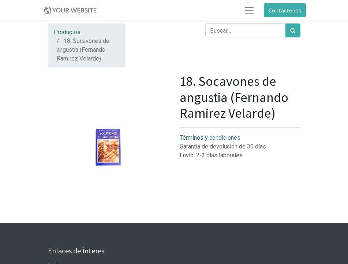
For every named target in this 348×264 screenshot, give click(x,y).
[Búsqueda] (292, 30)
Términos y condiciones (210, 137)
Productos (67, 32)
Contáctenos (285, 10)
